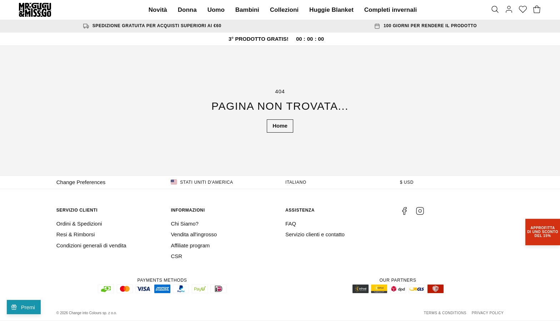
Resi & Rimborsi (75, 234)
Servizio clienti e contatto (315, 234)
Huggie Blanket (331, 9)
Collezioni (284, 9)
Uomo (216, 9)
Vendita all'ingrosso (194, 234)
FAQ (290, 224)
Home (280, 126)
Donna (187, 9)
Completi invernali (390, 9)
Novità (158, 9)
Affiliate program (190, 245)
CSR (176, 256)
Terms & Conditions (445, 313)
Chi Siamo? (185, 224)
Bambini (247, 9)
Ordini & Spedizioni (79, 224)
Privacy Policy (488, 313)
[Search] (495, 10)
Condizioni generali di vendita (91, 245)
